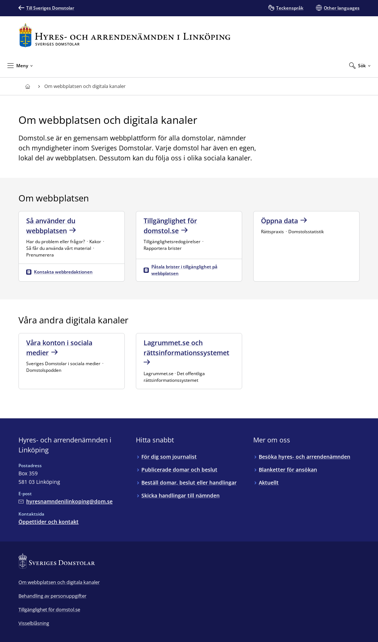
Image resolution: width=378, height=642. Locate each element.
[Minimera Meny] (20, 65)
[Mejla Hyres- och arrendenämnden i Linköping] (65, 501)
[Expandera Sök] (360, 65)
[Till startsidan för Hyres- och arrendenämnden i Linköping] (124, 35)
